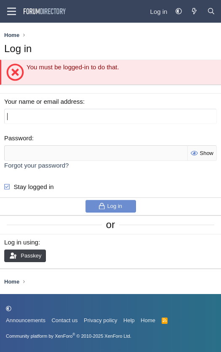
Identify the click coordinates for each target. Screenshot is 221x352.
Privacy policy (100, 320)
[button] (178, 11)
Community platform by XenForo (68, 336)
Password (18, 138)
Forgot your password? (36, 165)
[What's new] (194, 11)
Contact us (64, 320)
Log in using (21, 242)
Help (129, 320)
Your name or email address (43, 101)
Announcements (25, 320)
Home (148, 320)
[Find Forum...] (211, 11)
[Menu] (11, 11)
